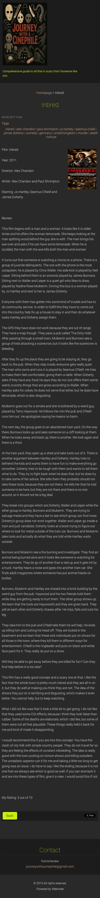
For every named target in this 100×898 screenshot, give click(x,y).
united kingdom (65, 133)
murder (83, 133)
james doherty (14, 133)
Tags (5, 123)
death (94, 133)
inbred (9, 129)
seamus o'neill (85, 129)
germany (45, 133)
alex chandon (25, 129)
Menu (90, 8)
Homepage (44, 93)
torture (51, 137)
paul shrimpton (47, 129)
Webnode (58, 889)
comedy (31, 133)
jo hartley (66, 129)
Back (9, 816)
